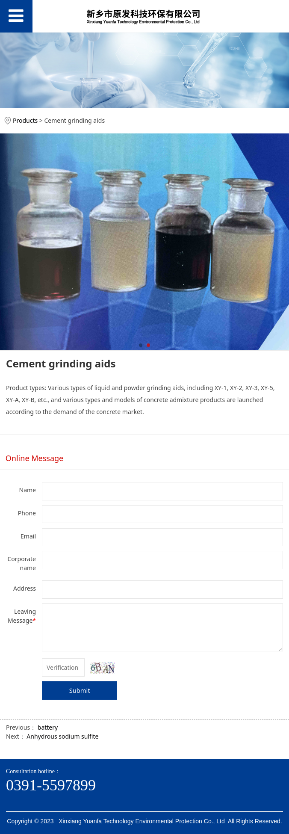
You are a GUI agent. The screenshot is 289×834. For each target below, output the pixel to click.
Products (25, 120)
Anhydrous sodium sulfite (62, 736)
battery (48, 727)
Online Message (34, 458)
